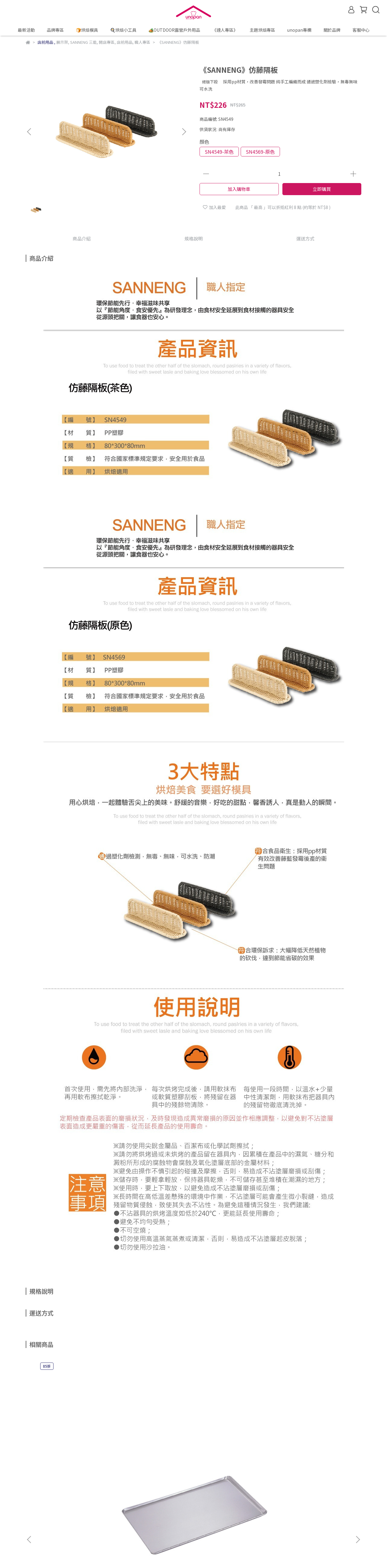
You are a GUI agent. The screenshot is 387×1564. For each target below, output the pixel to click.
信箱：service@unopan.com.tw (57, 1526)
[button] (183, 131)
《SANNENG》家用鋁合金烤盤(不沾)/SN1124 (316, 1434)
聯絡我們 (176, 1498)
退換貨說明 (69, 1498)
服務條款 (152, 1498)
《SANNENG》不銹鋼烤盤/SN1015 (71, 1434)
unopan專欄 (299, 30)
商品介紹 (82, 238)
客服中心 (361, 30)
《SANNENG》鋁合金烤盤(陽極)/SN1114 (234, 1434)
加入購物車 (239, 189)
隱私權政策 (125, 1498)
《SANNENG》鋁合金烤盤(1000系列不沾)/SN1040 (153, 1434)
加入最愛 (214, 207)
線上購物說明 (38, 1498)
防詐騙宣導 (97, 1498)
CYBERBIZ (248, 1549)
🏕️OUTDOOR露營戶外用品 (174, 30)
